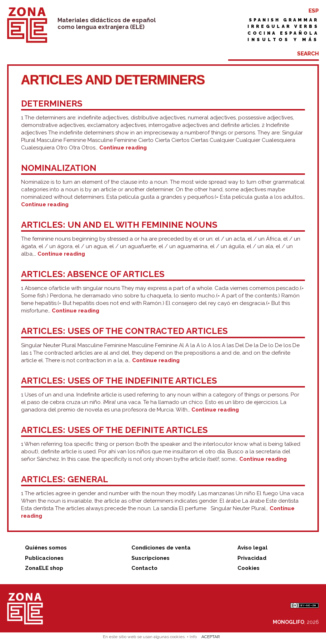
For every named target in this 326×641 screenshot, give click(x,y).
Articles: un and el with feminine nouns (119, 225)
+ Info (192, 636)
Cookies (248, 568)
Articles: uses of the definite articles (114, 430)
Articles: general (64, 479)
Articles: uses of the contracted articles (124, 331)
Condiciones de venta (161, 547)
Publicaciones (44, 558)
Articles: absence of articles (93, 274)
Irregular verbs (283, 26)
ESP (314, 11)
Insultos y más (283, 39)
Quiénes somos (46, 547)
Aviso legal (252, 547)
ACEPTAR (210, 636)
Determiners (51, 103)
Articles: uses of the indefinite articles (119, 380)
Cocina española (283, 33)
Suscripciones (150, 558)
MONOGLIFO (288, 622)
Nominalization (58, 168)
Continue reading (123, 147)
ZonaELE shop (44, 568)
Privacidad (251, 558)
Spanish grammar (284, 20)
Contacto (144, 568)
